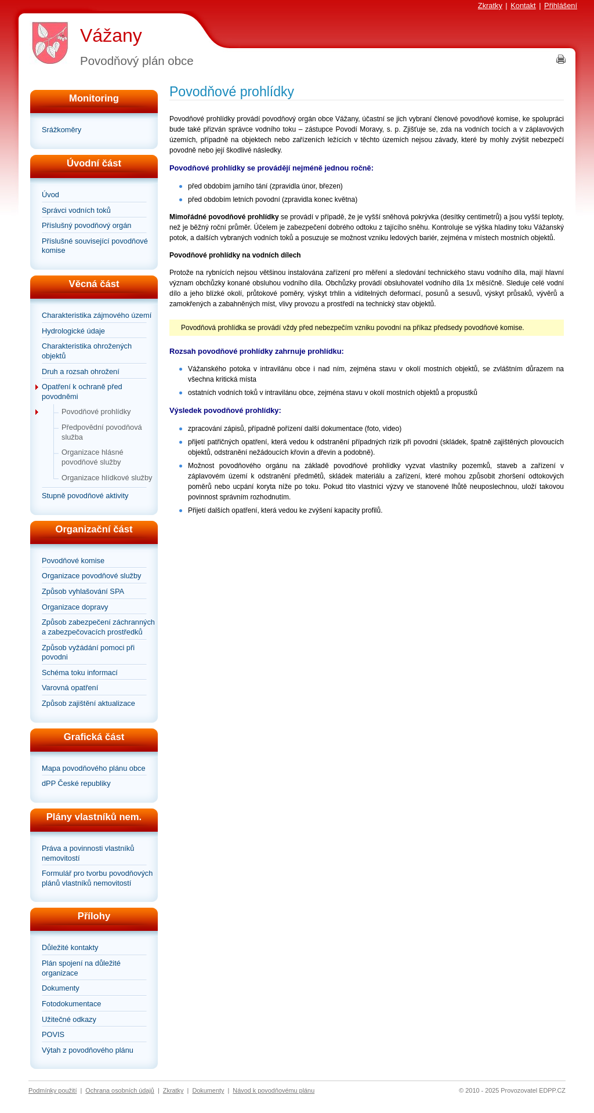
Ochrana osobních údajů (119, 1090)
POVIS (53, 1034)
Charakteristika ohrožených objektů (87, 351)
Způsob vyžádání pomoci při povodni (88, 652)
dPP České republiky (76, 783)
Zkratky (490, 5)
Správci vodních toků (76, 210)
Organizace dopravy (75, 607)
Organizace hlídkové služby (107, 477)
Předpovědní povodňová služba (101, 432)
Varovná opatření (70, 687)
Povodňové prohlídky (96, 411)
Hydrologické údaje (73, 331)
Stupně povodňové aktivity (85, 495)
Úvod (50, 194)
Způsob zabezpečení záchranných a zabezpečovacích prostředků (98, 627)
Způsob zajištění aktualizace (88, 703)
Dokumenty (60, 988)
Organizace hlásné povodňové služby (92, 457)
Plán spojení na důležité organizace (81, 968)
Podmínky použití (52, 1090)
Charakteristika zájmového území (96, 315)
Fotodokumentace (71, 1003)
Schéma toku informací (80, 672)
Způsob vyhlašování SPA (83, 591)
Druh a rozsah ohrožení (80, 371)
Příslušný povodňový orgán (86, 225)
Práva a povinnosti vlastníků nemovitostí (88, 853)
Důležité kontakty (70, 947)
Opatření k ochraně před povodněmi (82, 391)
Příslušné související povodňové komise (95, 246)
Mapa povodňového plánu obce (94, 768)
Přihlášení (560, 5)
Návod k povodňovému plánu (273, 1090)
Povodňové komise (73, 560)
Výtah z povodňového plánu (87, 1050)
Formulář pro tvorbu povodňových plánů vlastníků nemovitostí (97, 878)
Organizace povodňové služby (91, 575)
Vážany (111, 35)
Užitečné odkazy (69, 1019)
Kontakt (522, 5)
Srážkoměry (61, 129)
